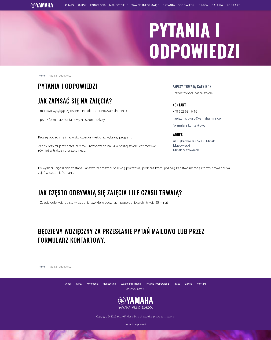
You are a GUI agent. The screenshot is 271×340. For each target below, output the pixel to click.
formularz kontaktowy (189, 125)
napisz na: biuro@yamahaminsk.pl (197, 118)
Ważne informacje (145, 5)
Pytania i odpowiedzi (179, 5)
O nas (69, 5)
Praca (203, 5)
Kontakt (233, 5)
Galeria (217, 5)
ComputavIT (139, 324)
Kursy (82, 5)
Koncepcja (98, 5)
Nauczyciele (118, 5)
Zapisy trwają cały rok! (193, 86)
